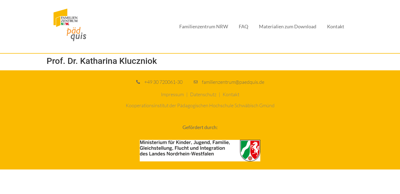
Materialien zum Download (287, 26)
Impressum (172, 94)
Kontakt (335, 26)
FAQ (243, 26)
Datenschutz (203, 94)
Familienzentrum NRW (203, 26)
